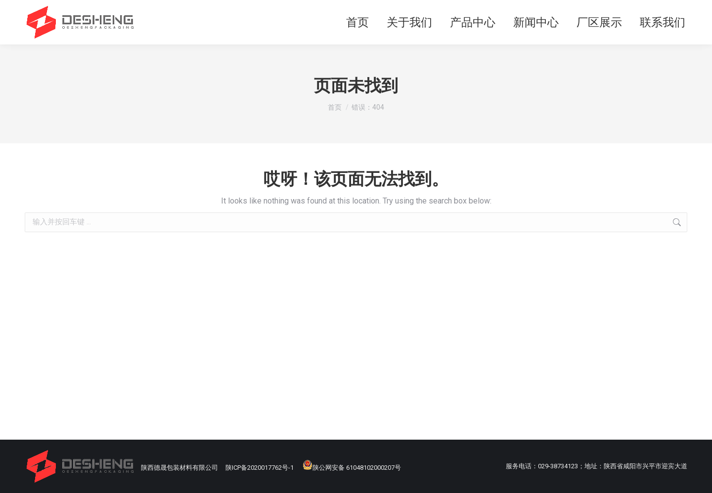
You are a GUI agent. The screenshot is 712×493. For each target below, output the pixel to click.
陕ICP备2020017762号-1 (259, 467)
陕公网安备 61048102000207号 (352, 467)
